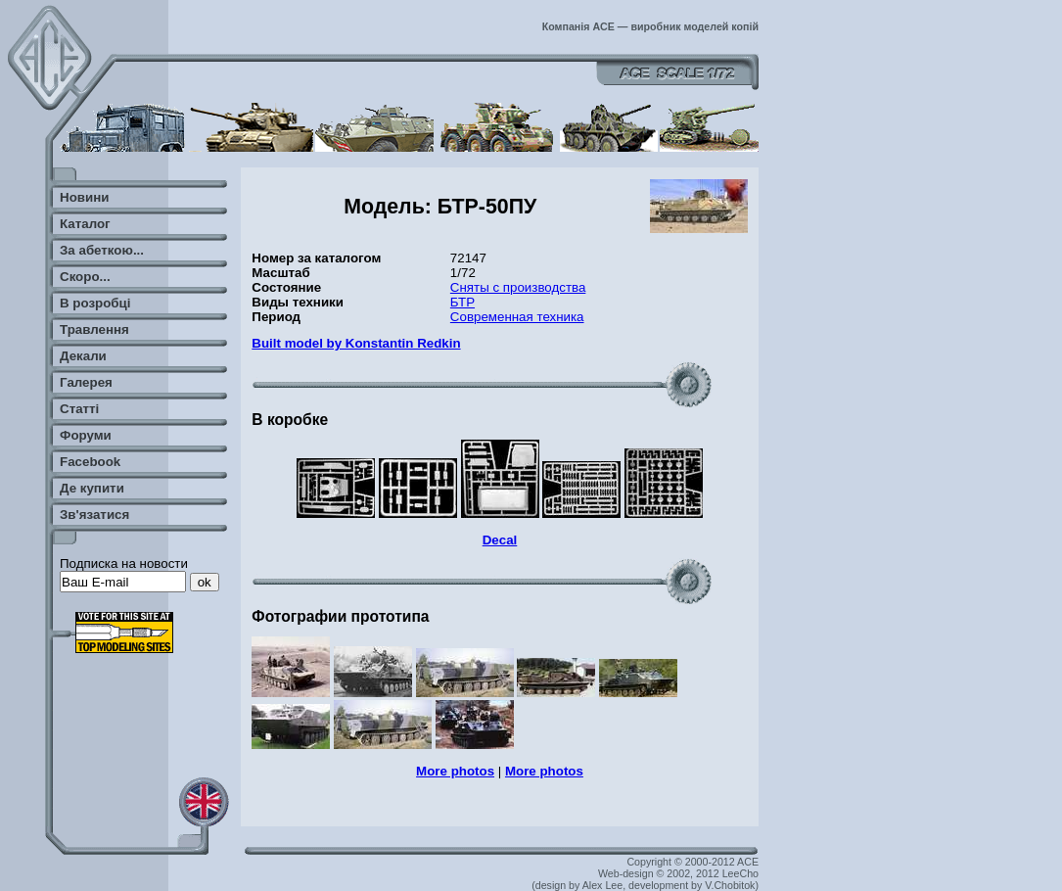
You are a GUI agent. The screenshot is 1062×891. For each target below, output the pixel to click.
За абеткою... (102, 250)
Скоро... (85, 276)
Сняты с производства (518, 287)
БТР (462, 302)
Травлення (94, 329)
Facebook (90, 461)
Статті (79, 408)
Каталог (85, 223)
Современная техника (517, 316)
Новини (84, 197)
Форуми (86, 435)
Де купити (92, 488)
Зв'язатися (94, 514)
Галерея (86, 382)
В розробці (95, 303)
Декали (83, 356)
